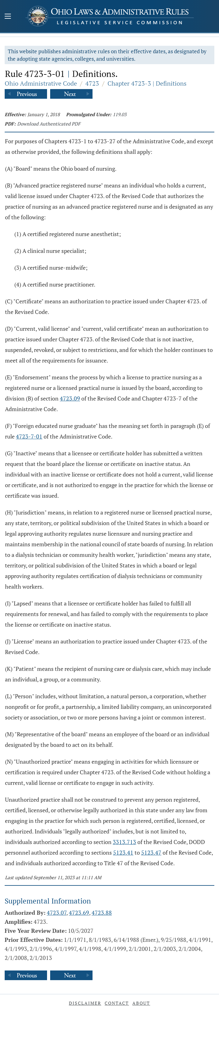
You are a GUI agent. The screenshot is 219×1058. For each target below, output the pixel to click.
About (141, 1003)
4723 (92, 83)
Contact (117, 1003)
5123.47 (151, 852)
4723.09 (70, 398)
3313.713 (124, 842)
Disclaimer (85, 1003)
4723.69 (79, 912)
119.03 (119, 114)
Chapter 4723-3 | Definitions (147, 83)
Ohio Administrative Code (41, 83)
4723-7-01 (29, 436)
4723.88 (102, 912)
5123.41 (123, 852)
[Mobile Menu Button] (8, 17)
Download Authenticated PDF (48, 124)
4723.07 (56, 912)
